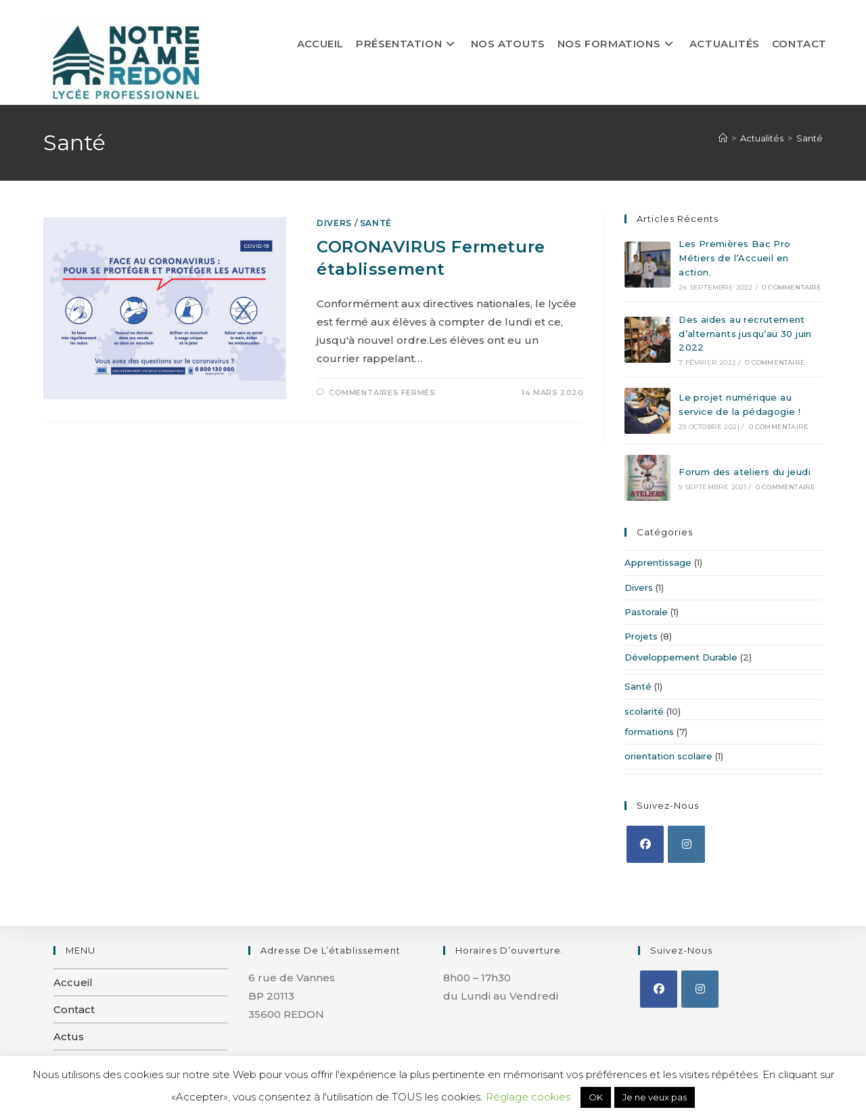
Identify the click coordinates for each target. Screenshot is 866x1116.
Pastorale (646, 611)
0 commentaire (792, 287)
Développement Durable (680, 657)
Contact (74, 1009)
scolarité (644, 711)
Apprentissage (657, 562)
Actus (68, 1036)
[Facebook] (645, 844)
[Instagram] (686, 844)
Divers (334, 223)
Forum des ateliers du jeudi (745, 471)
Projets (641, 636)
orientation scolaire (668, 756)
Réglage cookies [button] (528, 1096)
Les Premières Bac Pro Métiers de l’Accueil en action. (734, 257)
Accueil (73, 982)
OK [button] (596, 1097)
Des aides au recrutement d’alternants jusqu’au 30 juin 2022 (745, 333)
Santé (809, 138)
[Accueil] (723, 138)
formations (649, 731)
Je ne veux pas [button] (654, 1097)
